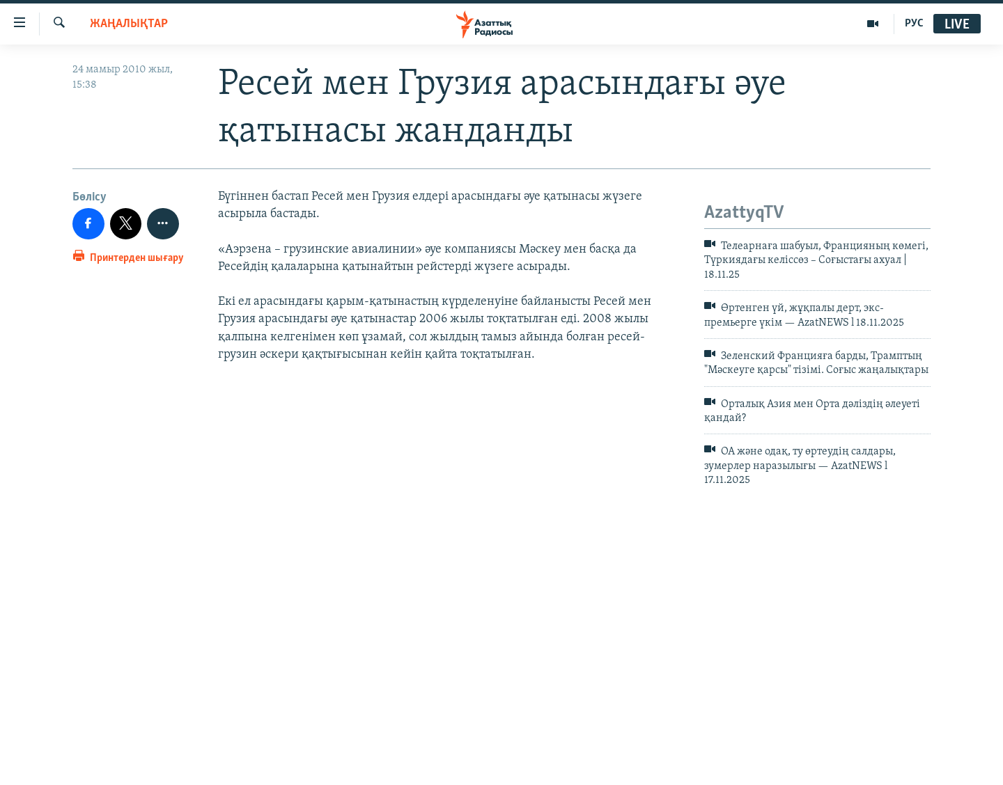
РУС (914, 23)
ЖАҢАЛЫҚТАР (129, 24)
